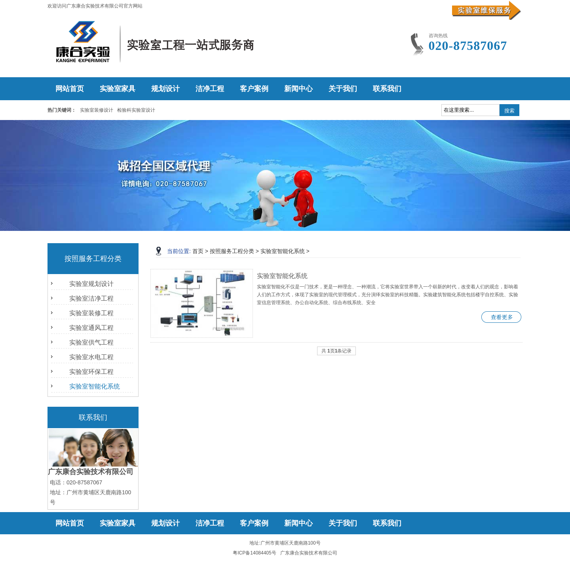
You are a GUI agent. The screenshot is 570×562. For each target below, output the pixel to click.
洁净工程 (210, 89)
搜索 (509, 111)
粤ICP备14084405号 (254, 553)
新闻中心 (298, 89)
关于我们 (343, 89)
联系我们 (387, 89)
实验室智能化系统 (94, 386)
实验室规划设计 (91, 283)
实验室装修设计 (96, 110)
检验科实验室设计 (136, 110)
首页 (197, 251)
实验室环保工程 (91, 371)
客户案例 (254, 89)
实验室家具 (117, 89)
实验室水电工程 (91, 357)
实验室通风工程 (91, 327)
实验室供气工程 (91, 342)
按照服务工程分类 (232, 251)
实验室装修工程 (91, 313)
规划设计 (165, 89)
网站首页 (69, 89)
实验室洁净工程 (91, 298)
